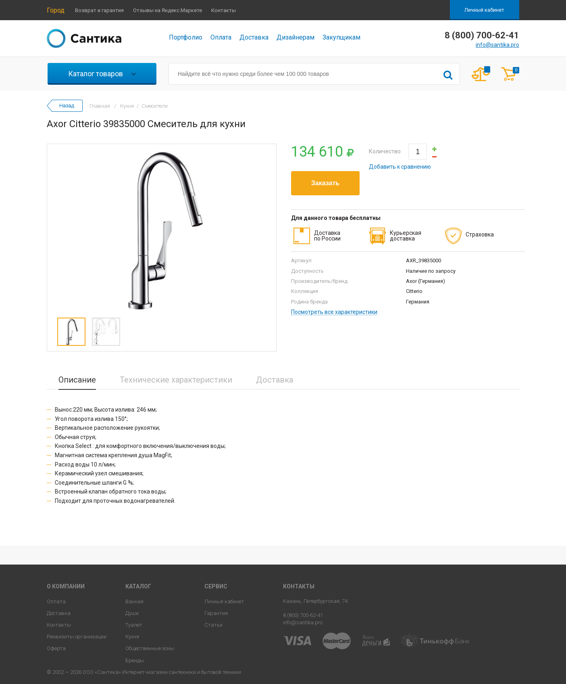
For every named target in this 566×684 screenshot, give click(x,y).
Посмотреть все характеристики (334, 312)
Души (132, 613)
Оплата (220, 37)
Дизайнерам (295, 37)
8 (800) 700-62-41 (303, 615)
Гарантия (216, 613)
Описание (77, 380)
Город (56, 10)
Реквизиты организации (76, 637)
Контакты (223, 10)
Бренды (134, 660)
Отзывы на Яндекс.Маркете (167, 10)
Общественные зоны (149, 648)
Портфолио (185, 37)
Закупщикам (341, 37)
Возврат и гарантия (99, 10)
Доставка (253, 37)
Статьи (213, 625)
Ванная (134, 601)
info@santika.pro (497, 45)
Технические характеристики (176, 380)
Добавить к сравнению (400, 166)
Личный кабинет (484, 10)
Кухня (132, 637)
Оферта (56, 648)
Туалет (133, 625)
